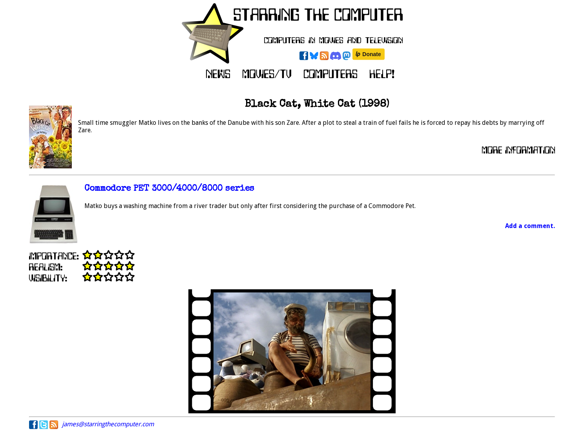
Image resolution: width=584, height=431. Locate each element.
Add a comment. (530, 226)
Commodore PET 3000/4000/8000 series (169, 189)
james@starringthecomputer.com (108, 424)
